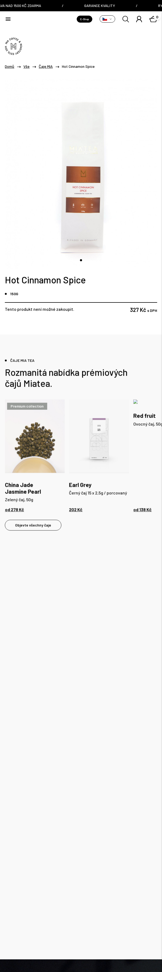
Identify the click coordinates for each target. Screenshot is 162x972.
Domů (9, 66)
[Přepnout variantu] (107, 19)
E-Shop (84, 19)
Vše (26, 66)
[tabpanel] (35, 457)
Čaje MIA (46, 66)
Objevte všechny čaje (33, 526)
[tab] (81, 260)
